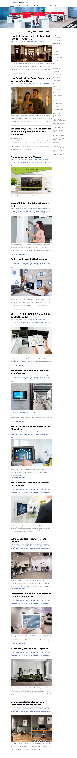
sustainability (55, 65)
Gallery (45, 5)
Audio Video (30, 159)
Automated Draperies (37, 159)
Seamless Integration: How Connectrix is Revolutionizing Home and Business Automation (31, 132)
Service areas (51, 5)
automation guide (56, 40)
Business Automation (32, 137)
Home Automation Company (28, 162)
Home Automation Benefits (58, 48)
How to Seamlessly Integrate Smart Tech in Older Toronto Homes (58, 117)
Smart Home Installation (41, 164)
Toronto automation (57, 68)
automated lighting (32, 83)
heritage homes (31, 41)
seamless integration (57, 59)
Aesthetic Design (56, 71)
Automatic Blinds (26, 161)
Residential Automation (15, 164)
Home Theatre (37, 162)
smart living (55, 63)
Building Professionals (38, 5)
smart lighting (19, 85)
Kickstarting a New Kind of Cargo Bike (29, 648)
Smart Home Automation (31, 164)
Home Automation (19, 43)
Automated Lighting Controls (58, 76)
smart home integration (28, 43)
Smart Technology (19, 138)
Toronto (54, 111)
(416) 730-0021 (54, 2)
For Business (29, 5)
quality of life (55, 56)
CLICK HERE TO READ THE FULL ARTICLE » (18, 73)
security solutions (56, 60)
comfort (37, 83)
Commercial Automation (35, 161)
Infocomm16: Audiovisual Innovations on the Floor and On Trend (59, 148)
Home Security (56, 51)
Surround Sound (56, 108)
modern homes (56, 54)
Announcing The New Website (26, 157)
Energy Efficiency (44, 137)
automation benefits (57, 39)
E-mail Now (62, 2)
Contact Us (60, 5)
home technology (56, 53)
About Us (16, 5)
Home (12, 5)
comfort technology (57, 43)
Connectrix (38, 137)
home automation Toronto (58, 50)
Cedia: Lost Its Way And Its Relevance (29, 259)
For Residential (22, 5)
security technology (56, 62)
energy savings (43, 83)
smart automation (56, 97)
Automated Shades (18, 161)
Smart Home (23, 164)
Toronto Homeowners (57, 70)
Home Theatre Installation (45, 162)
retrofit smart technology (39, 41)
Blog (56, 5)
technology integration (57, 67)
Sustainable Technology (57, 109)
